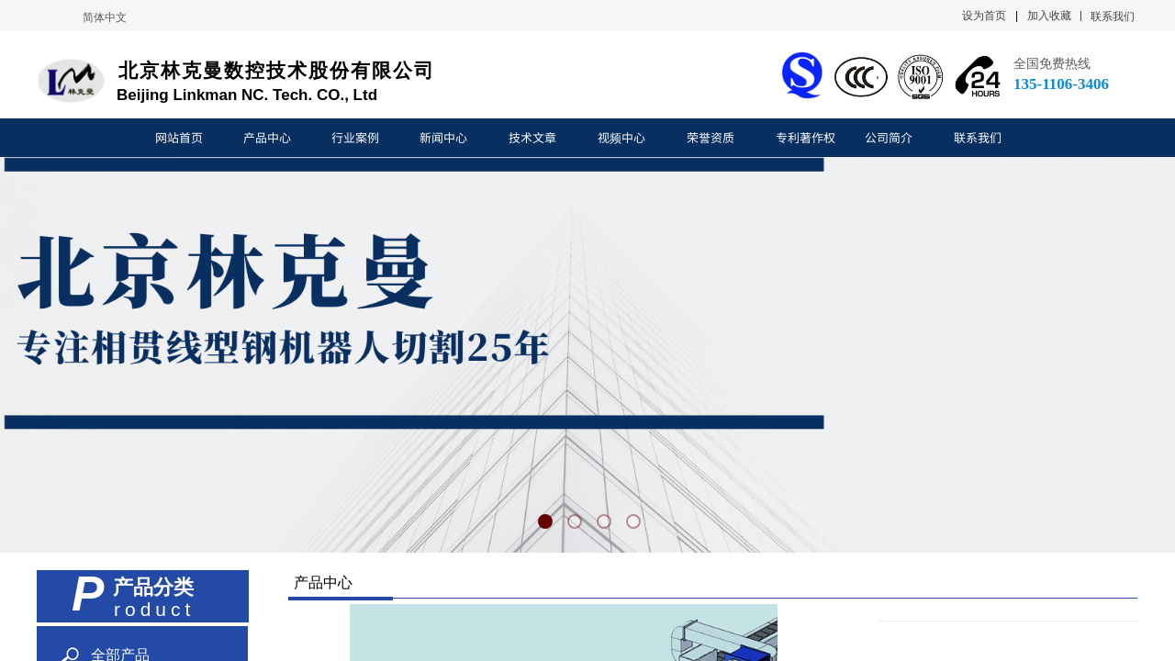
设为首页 (984, 15)
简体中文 (105, 17)
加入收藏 (1049, 15)
